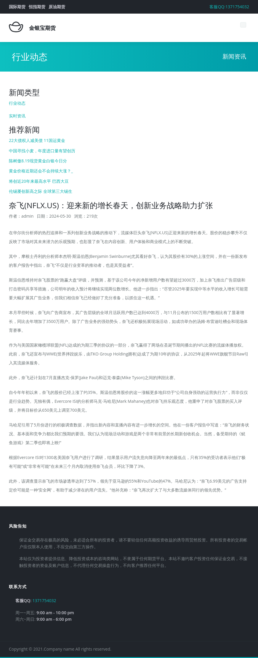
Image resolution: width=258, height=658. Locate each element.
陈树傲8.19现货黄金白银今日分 (38, 161)
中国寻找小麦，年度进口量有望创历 (42, 150)
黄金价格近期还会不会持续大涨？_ (41, 171)
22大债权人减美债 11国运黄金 (37, 140)
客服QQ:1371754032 (229, 6)
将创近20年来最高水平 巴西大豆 (39, 181)
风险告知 (18, 526)
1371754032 (44, 600)
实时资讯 (17, 116)
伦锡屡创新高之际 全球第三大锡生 (40, 191)
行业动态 (17, 103)
